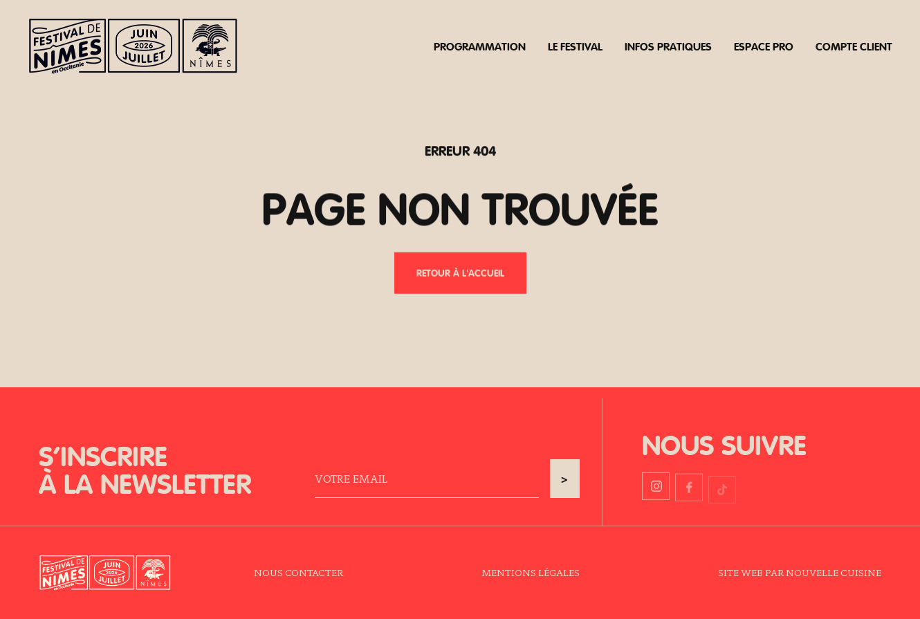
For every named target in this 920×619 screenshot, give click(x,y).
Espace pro (763, 46)
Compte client (854, 46)
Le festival (575, 46)
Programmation (480, 46)
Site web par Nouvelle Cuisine (799, 572)
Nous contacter (298, 572)
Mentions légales (530, 572)
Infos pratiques (668, 46)
